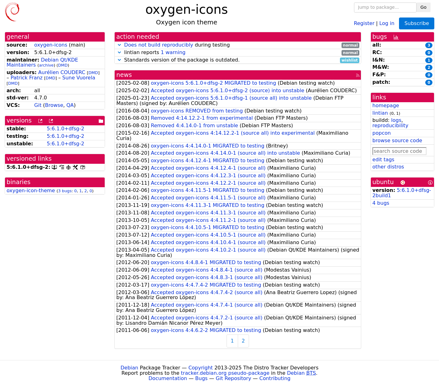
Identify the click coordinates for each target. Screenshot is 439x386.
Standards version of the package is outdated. (237, 60)
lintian (380, 113)
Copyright (200, 368)
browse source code (397, 140)
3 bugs (65, 190)
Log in (386, 23)
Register (364, 23)
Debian (129, 368)
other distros (388, 167)
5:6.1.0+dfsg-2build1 (401, 192)
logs (396, 120)
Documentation (167, 378)
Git (38, 105)
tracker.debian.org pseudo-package (225, 373)
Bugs (201, 378)
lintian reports (237, 52)
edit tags (383, 160)
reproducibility (390, 125)
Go (424, 7)
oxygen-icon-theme (31, 190)
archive (46, 65)
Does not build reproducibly (158, 45)
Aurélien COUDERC (61, 72)
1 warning (173, 52)
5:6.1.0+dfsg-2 (65, 129)
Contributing (275, 378)
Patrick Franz (26, 78)
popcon (381, 133)
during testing (237, 45)
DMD (63, 65)
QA (70, 105)
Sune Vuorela (78, 78)
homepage (385, 105)
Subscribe (416, 23)
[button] (119, 45)
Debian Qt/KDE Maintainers (42, 62)
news (124, 74)
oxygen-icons (50, 45)
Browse (54, 105)
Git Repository (233, 378)
